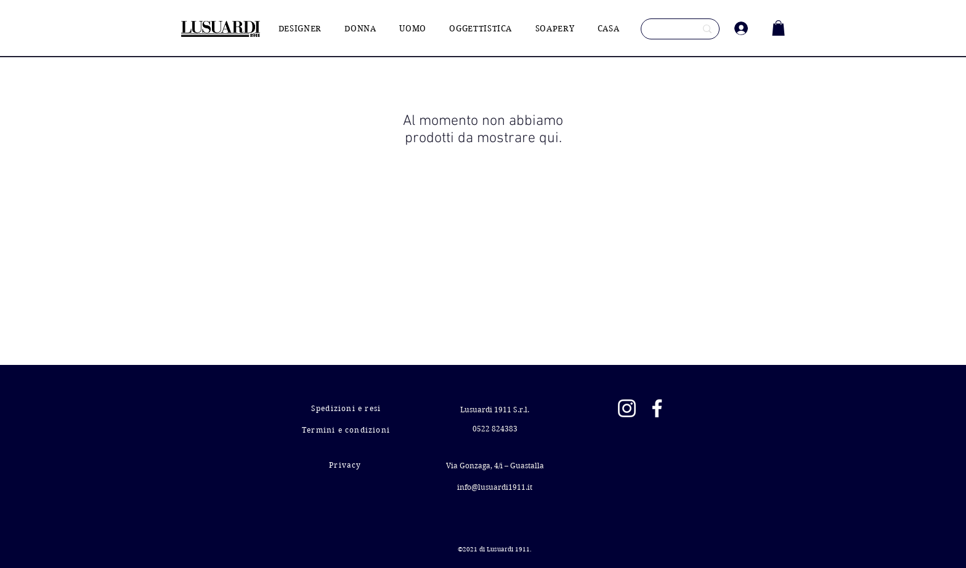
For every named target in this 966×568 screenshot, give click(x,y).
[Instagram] (627, 408)
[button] (778, 28)
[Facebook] (657, 408)
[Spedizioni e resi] (347, 408)
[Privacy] (346, 464)
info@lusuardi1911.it (494, 487)
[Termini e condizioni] (347, 429)
